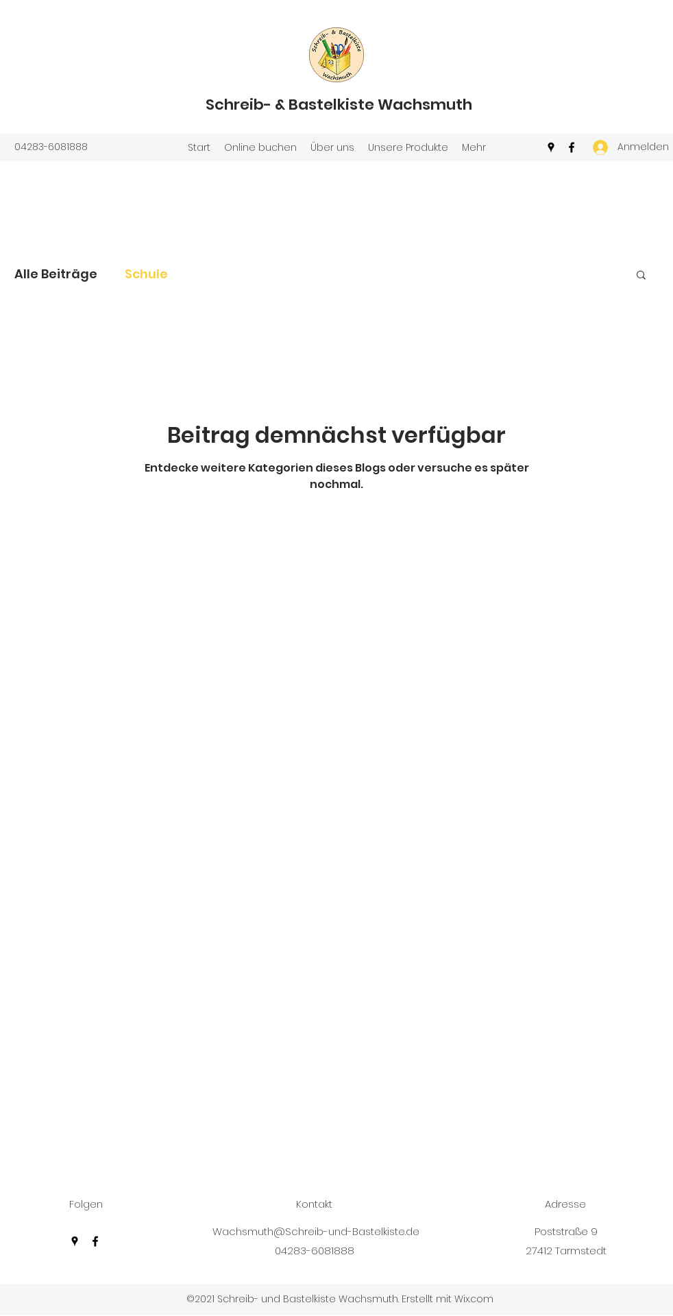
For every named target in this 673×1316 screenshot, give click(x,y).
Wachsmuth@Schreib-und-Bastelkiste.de (315, 1231)
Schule (146, 273)
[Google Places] (551, 147)
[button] (641, 276)
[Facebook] (571, 147)
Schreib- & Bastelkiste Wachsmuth (339, 104)
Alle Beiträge (55, 273)
